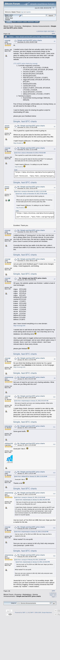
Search (19, 21)
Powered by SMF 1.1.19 (22, 612)
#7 (54, 279)
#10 (54, 397)
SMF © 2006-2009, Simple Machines (41, 612)
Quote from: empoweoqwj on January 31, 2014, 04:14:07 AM (31, 400)
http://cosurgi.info (19, 325)
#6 (54, 260)
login (22, 12)
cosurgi (7, 40)
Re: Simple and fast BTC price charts (31, 126)
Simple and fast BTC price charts (29, 40)
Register (31, 21)
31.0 (11, 18)
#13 (54, 472)
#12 (54, 444)
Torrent (7, 19)
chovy (7, 187)
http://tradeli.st (18, 143)
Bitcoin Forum (8, 26)
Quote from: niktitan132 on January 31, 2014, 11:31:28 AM (30, 476)
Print (53, 33)
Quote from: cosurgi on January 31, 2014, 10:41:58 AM (29, 497)
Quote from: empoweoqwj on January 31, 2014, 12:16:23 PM (31, 531)
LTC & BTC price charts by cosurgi (25, 63)
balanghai (8, 426)
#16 (54, 556)
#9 (54, 378)
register (28, 12)
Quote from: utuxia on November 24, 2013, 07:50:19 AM (29, 152)
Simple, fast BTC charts (25, 121)
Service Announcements (41, 26)
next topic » (52, 31)
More (36, 21)
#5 (54, 231)
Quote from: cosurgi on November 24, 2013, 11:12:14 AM (30, 191)
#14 (54, 493)
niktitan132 (9, 443)
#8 (54, 359)
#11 (54, 427)
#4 (54, 187)
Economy (18, 26)
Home (9, 21)
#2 (54, 126)
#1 (54, 41)
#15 (54, 528)
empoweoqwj (10, 377)
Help (14, 21)
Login (25, 21)
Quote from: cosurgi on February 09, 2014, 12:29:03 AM (30, 559)
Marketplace (27, 26)
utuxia (7, 126)
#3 (54, 149)
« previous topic (41, 31)
